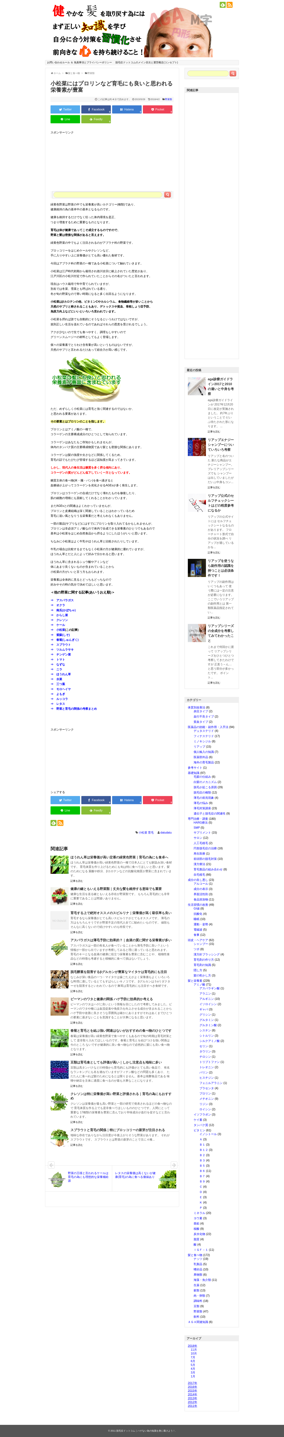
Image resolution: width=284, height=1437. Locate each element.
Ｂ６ (202, 1170)
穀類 (196, 1290)
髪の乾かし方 (202, 975)
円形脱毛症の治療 (205, 848)
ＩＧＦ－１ (201, 1249)
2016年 (192, 1386)
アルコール (201, 883)
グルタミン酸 (208, 1025)
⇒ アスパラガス (62, 600)
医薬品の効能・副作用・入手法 (208, 727)
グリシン (205, 1014)
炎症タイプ (201, 711)
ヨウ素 (198, 1218)
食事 (196, 934)
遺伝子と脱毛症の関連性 (209, 813)
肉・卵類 (199, 1295)
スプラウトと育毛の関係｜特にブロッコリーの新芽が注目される (117, 1130)
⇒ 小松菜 (58, 629)
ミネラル (199, 1213)
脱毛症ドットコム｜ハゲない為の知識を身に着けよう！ (145, 1430)
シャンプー (201, 943)
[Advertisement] (112, 160)
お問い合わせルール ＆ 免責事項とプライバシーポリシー (79, 62)
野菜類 (168, 99)
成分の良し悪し (198, 879)
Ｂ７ (202, 1176)
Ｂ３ (202, 1160)
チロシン (205, 1056)
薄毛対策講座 (202, 808)
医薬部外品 (201, 757)
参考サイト (195, 767)
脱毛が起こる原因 (205, 787)
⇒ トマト (58, 659)
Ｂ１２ (203, 1149)
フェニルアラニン (211, 1083)
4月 (193, 1368)
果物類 (198, 1274)
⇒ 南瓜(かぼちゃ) (63, 610)
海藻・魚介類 (202, 1279)
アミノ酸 (199, 984)
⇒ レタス (58, 703)
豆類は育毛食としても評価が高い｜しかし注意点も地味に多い (116, 1062)
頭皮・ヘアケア (198, 940)
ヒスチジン (206, 1077)
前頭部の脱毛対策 (205, 858)
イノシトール (208, 1134)
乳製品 (198, 1264)
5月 (193, 1364)
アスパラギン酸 (209, 988)
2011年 (192, 1405)
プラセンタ (206, 1088)
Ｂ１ (202, 1144)
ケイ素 (198, 1119)
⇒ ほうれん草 (61, 674)
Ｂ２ (202, 1155)
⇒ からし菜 (59, 615)
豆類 (196, 1306)
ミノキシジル (202, 741)
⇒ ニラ (56, 669)
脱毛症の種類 (202, 792)
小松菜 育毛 (146, 832)
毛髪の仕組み (202, 776)
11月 (194, 1349)
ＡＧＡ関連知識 (198, 1321)
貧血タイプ (201, 721)
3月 (193, 1372)
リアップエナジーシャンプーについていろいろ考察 (221, 444)
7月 (193, 1357)
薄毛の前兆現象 (204, 797)
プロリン (205, 1093)
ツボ (196, 949)
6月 (193, 1361)
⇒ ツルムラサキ (62, 649)
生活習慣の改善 (198, 904)
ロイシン (205, 1109)
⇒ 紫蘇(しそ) (60, 634)
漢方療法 (199, 864)
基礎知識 (193, 772)
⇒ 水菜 (56, 679)
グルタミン (206, 1019)
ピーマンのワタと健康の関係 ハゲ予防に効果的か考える (111, 999)
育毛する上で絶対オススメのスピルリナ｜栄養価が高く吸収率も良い (121, 913)
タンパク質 (201, 1125)
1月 (193, 1376)
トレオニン (206, 1067)
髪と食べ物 (195, 1255)
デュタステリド (204, 730)
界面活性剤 (201, 894)
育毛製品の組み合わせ (208, 869)
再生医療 (199, 853)
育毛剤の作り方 (204, 959)
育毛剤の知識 (202, 964)
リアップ (199, 746)
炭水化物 (199, 1234)
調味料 (198, 1300)
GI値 (197, 908)
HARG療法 (201, 822)
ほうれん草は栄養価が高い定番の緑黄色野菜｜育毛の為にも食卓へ (119, 857)
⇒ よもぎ (58, 694)
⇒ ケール (58, 624)
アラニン (205, 993)
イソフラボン (202, 1114)
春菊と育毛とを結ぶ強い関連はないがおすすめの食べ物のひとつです (121, 1030)
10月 (194, 1353)
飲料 (196, 1316)
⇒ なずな (58, 664)
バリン (203, 1072)
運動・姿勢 (201, 924)
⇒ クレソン (59, 620)
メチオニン (206, 1098)
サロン (198, 837)
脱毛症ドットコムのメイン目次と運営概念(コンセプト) (146, 62)
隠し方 (198, 970)
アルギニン (206, 998)
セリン (203, 1046)
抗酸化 (198, 913)
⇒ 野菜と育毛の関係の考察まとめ (74, 708)
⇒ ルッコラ (59, 698)
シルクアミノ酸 (209, 1040)
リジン (203, 1104)
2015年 (192, 1390)
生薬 (196, 1285)
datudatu (166, 832)
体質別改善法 (196, 707)
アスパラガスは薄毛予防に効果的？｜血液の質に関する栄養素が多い (121, 940)
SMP (197, 827)
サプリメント (202, 832)
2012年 (192, 1402)
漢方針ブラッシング (207, 954)
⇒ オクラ (58, 605)
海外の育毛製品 (204, 762)
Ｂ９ (202, 1181)
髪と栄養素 (195, 980)
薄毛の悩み (201, 803)
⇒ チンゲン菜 (61, 654)
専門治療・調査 (198, 818)
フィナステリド (204, 736)
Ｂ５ (202, 1165)
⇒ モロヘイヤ (61, 689)
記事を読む (76, 880)
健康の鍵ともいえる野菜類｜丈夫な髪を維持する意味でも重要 (116, 889)
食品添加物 (201, 899)
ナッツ (198, 1258)
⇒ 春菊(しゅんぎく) (65, 639)
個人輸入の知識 (204, 751)
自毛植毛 (199, 874)
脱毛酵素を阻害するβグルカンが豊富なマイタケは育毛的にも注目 (118, 972)
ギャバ (203, 1009)
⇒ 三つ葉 (58, 684)
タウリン (205, 1051)
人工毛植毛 (201, 843)
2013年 (192, 1398)
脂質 (196, 1239)
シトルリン (206, 1035)
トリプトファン (209, 1061)
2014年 (192, 1394)
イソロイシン (208, 1004)
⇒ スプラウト (61, 644)
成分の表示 (201, 888)
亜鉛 (196, 1223)
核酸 (196, 1228)
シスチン (205, 1030)
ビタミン (199, 1130)
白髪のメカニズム (205, 782)
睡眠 (196, 919)
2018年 (192, 1345)
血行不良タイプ (204, 716)
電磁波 (198, 929)
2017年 (192, 1383)
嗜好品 (198, 1269)
